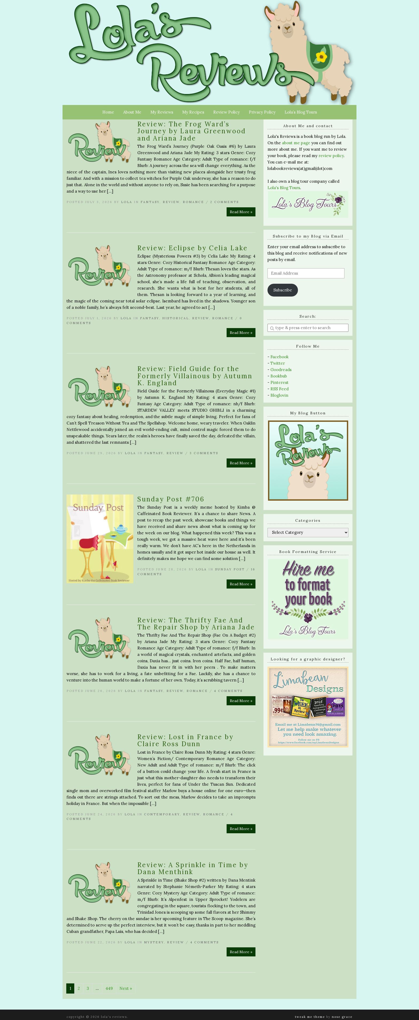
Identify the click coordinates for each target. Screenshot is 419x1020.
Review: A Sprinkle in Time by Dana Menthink (192, 868)
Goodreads (281, 369)
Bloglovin (279, 395)
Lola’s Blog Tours (301, 112)
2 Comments (224, 202)
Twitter (277, 363)
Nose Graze (342, 1017)
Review (171, 202)
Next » (125, 988)
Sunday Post (230, 569)
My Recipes (193, 112)
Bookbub (278, 376)
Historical (175, 318)
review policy (331, 155)
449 (109, 988)
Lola (126, 202)
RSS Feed (279, 388)
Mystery (154, 942)
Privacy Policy (262, 112)
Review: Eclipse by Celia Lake (192, 248)
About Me (132, 112)
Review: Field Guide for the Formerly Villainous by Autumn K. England (195, 376)
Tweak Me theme (310, 1017)
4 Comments (228, 691)
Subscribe (282, 290)
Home (108, 112)
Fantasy (150, 202)
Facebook (279, 356)
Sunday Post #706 (171, 499)
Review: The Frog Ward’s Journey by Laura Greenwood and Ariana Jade (191, 131)
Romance (193, 202)
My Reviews (161, 112)
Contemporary (162, 814)
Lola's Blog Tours (283, 187)
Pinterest (279, 382)
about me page (296, 142)
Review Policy (226, 112)
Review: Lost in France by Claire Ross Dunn (185, 740)
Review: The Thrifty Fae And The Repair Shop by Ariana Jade (196, 623)
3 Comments (204, 453)
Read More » (241, 211)
